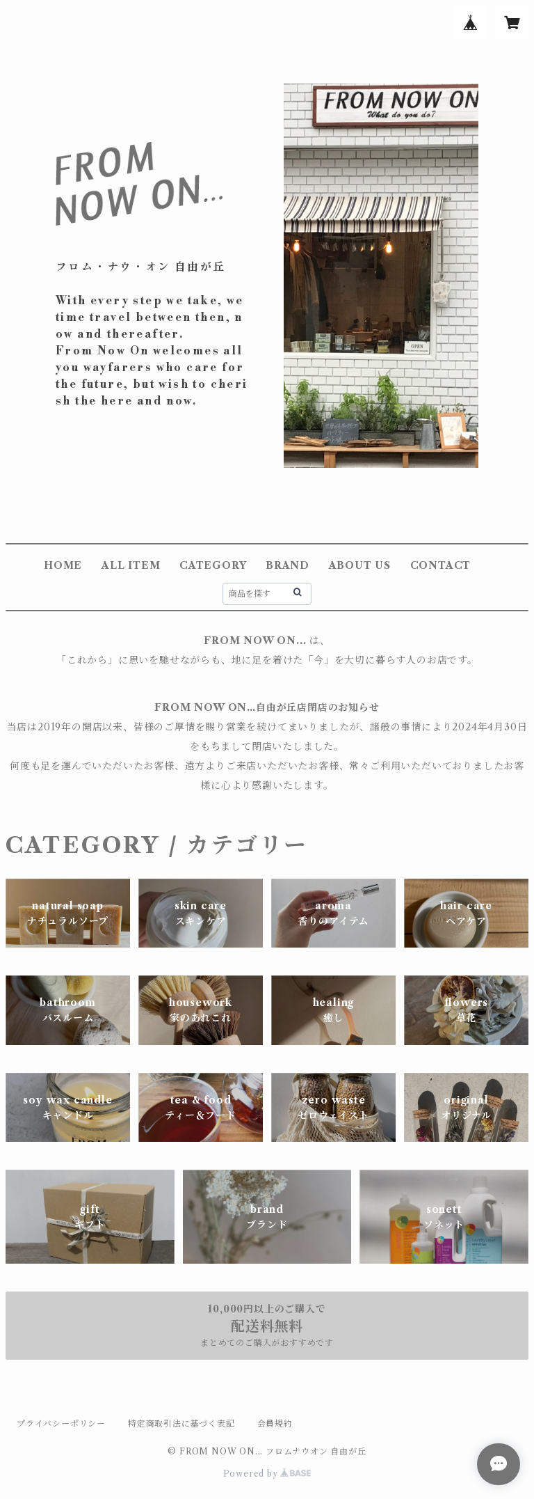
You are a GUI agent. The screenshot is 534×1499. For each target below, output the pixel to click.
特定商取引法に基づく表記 (181, 1423)
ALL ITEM (131, 565)
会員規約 (275, 1423)
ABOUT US (360, 565)
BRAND (287, 565)
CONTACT (440, 565)
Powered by (267, 1473)
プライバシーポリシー (61, 1423)
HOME (63, 565)
